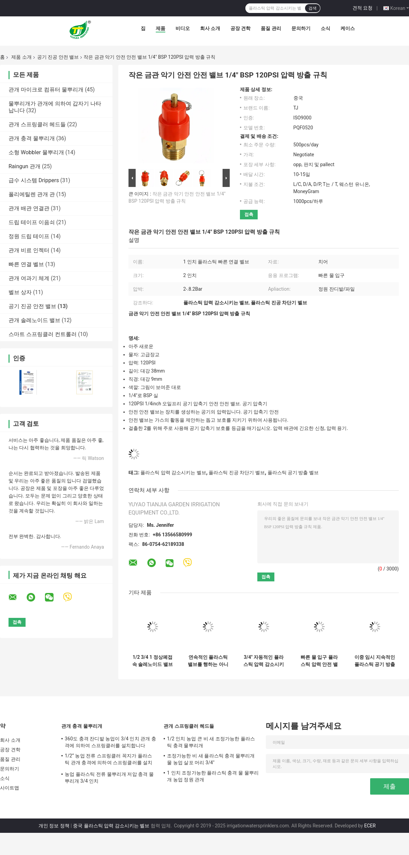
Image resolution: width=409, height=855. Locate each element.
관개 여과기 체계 (29, 278)
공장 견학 (240, 28)
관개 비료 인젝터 (29, 250)
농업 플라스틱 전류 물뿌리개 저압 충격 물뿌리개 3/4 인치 (109, 777)
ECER (370, 825)
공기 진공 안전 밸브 (58, 57)
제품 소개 (21, 57)
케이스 (347, 28)
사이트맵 (9, 788)
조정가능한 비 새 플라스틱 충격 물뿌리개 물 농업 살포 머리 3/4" (211, 759)
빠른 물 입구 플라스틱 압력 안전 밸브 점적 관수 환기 (319, 660)
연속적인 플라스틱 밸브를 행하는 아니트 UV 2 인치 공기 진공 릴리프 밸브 (208, 660)
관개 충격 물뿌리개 (32, 138)
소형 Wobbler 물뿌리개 (36, 152)
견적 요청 (362, 8)
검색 (312, 8)
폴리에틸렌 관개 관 (32, 194)
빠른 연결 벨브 (26, 264)
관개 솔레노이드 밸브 (34, 320)
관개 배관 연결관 (29, 208)
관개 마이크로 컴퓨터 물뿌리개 (46, 89)
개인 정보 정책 (54, 825)
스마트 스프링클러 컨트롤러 (43, 334)
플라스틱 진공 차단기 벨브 (236, 472)
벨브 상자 (20, 292)
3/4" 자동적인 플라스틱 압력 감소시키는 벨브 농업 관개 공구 (263, 660)
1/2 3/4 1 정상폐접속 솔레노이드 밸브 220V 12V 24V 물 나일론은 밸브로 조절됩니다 (152, 660)
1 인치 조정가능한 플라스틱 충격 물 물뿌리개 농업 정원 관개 (213, 776)
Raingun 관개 (25, 166)
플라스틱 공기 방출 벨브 (293, 472)
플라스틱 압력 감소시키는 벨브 (173, 472)
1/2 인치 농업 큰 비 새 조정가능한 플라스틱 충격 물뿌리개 (211, 742)
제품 (160, 28)
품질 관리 (271, 28)
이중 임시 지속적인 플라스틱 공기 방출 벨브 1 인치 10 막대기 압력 (374, 660)
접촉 (248, 214)
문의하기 (300, 28)
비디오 (183, 28)
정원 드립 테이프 (29, 236)
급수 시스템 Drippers (34, 180)
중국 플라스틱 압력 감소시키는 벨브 (111, 825)
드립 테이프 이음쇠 (32, 222)
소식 (325, 28)
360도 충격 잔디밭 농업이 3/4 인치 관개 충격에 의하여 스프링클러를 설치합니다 (110, 742)
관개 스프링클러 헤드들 (37, 124)
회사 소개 (210, 28)
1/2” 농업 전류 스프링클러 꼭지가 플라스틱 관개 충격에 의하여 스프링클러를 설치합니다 (109, 760)
